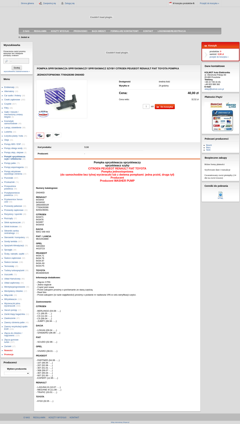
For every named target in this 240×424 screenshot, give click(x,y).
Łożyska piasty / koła (13, 136)
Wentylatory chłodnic (13, 291)
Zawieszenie (10, 318)
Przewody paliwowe (13, 206)
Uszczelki (8, 274)
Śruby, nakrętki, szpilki (14, 254)
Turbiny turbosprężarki (14, 270)
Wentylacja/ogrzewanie (14, 287)
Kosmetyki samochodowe (10, 122)
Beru (208, 147)
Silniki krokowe (11, 226)
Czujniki (7, 104)
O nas (27, 417)
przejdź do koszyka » (219, 57)
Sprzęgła (8, 250)
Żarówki (7, 346)
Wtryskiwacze (10, 299)
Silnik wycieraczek (12, 222)
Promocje (9, 354)
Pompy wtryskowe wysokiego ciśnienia (13, 172)
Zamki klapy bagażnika (14, 314)
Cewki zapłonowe (12, 99)
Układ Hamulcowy (12, 279)
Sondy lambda (10, 241)
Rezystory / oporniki (13, 214)
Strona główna (27, 3)
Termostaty (9, 266)
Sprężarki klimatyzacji (14, 245)
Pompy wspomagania (14, 167)
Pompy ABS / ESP (12, 144)
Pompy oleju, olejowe (13, 152)
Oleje (6, 140)
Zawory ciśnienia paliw (14, 322)
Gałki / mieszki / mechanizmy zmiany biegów (13, 114)
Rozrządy (8, 218)
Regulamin (39, 417)
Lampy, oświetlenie (12, 127)
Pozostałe (8, 178)
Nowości (8, 350)
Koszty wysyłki (57, 417)
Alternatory (9, 91)
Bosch (209, 145)
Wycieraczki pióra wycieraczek (12, 304)
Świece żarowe (11, 262)
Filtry (6, 108)
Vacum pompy (10, 310)
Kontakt (74, 417)
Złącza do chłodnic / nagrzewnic (13, 334)
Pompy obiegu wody (13, 148)
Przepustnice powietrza (10, 187)
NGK (208, 150)
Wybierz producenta (16, 369)
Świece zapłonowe (12, 258)
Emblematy (9, 87)
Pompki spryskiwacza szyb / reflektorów (14, 157)
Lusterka (8, 132)
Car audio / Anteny (12, 95)
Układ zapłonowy (12, 283)
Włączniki (8, 295)
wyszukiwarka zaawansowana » (17, 71)
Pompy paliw (10, 163)
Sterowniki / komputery (14, 237)
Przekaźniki (9, 182)
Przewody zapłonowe (13, 210)
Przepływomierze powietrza (12, 194)
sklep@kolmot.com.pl (214, 89)
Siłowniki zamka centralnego (11, 232)
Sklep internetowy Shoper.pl (120, 422)
